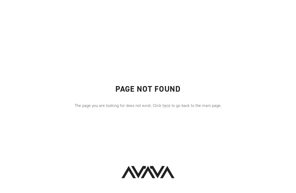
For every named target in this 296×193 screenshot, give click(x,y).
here (166, 105)
